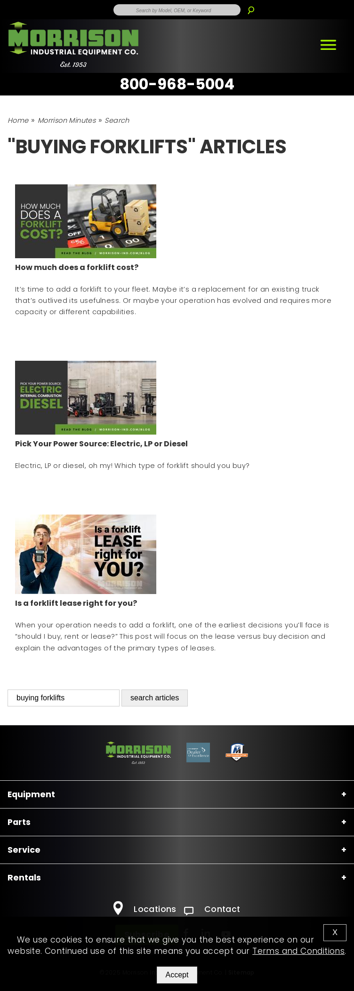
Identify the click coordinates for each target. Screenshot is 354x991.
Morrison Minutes (67, 120)
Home (18, 120)
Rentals (24, 877)
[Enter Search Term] (177, 10)
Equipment (31, 794)
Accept (177, 975)
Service (24, 850)
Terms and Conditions (298, 951)
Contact (212, 909)
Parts (19, 822)
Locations (144, 909)
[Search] (251, 6)
